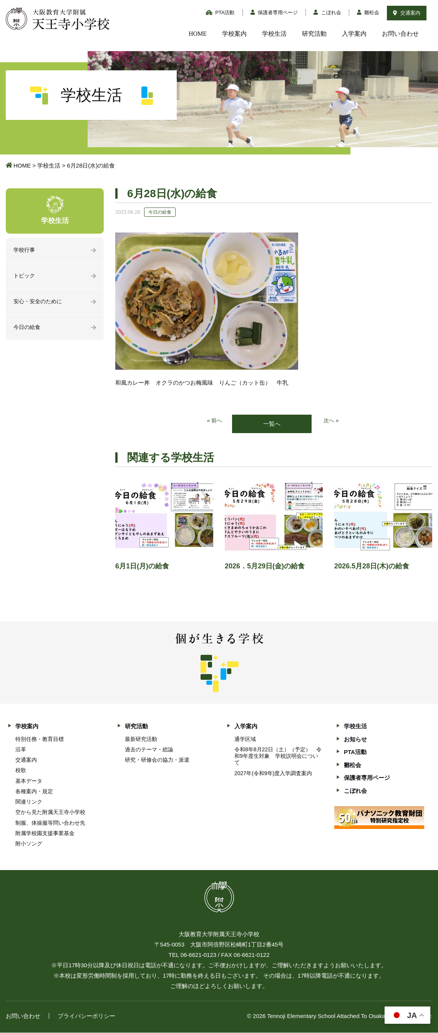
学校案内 (234, 33)
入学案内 (354, 33)
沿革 (20, 750)
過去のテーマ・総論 (149, 750)
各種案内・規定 (34, 792)
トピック (24, 276)
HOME (198, 33)
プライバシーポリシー (86, 1016)
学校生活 (274, 33)
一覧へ (271, 424)
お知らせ (355, 739)
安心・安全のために (39, 302)
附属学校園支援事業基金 (45, 833)
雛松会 (368, 12)
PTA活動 (220, 12)
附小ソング (28, 844)
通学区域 (245, 739)
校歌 (20, 770)
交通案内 (406, 13)
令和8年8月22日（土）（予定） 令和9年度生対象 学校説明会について (278, 756)
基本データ (28, 781)
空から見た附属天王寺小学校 (50, 812)
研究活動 (314, 33)
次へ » (332, 421)
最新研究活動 (141, 739)
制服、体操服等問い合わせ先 (50, 823)
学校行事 (24, 250)
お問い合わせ (400, 33)
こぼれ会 (327, 12)
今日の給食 (27, 329)
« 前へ (214, 421)
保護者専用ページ (274, 12)
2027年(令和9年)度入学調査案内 (273, 774)
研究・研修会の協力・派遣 (157, 760)
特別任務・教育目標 (39, 739)
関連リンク (28, 802)
